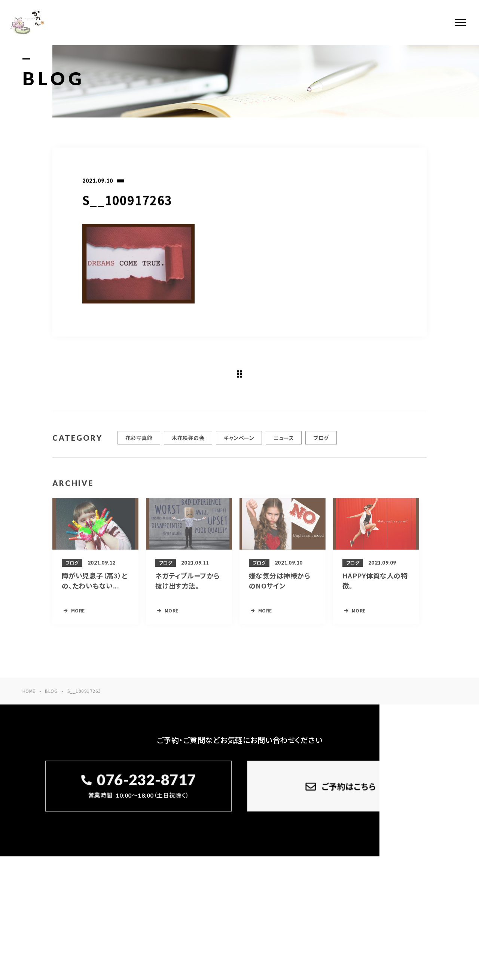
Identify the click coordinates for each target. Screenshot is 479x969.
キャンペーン (239, 445)
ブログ (321, 445)
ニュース (284, 445)
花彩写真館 (138, 445)
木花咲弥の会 (188, 445)
